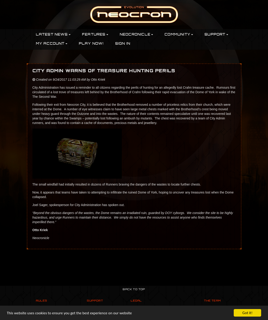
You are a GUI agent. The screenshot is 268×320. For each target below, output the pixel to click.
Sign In (122, 44)
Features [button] (95, 34)
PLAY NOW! (91, 44)
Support (95, 301)
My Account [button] (51, 44)
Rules (41, 301)
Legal (136, 301)
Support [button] (216, 34)
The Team (212, 301)
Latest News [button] (53, 34)
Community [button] (179, 34)
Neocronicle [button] (136, 34)
